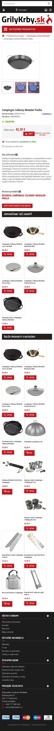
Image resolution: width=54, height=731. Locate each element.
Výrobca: (6, 117)
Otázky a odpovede (10, 654)
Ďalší (38, 87)
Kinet (45, 725)
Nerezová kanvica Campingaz (12, 593)
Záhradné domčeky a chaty (13, 677)
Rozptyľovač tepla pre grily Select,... (34, 593)
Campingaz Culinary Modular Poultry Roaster (34, 282)
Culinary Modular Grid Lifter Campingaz (12, 481)
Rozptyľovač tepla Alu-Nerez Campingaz (34, 556)
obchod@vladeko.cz (14, 707)
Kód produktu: (8, 114)
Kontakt (23, 10)
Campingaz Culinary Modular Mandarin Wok (34, 245)
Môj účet (5, 629)
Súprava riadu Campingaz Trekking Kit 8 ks (33, 518)
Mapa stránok (8, 632)
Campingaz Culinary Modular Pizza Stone (12, 282)
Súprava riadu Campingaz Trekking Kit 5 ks (33, 481)
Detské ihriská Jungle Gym (13, 670)
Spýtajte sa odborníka (14, 146)
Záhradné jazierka (9, 673)
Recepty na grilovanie (11, 651)
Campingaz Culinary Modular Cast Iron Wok (12, 245)
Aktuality (5, 644)
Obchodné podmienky (11, 622)
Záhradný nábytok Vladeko (13, 666)
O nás (4, 647)
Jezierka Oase (8, 680)
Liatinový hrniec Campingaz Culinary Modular (12, 318)
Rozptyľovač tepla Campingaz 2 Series (12, 556)
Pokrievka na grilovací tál (33, 442)
